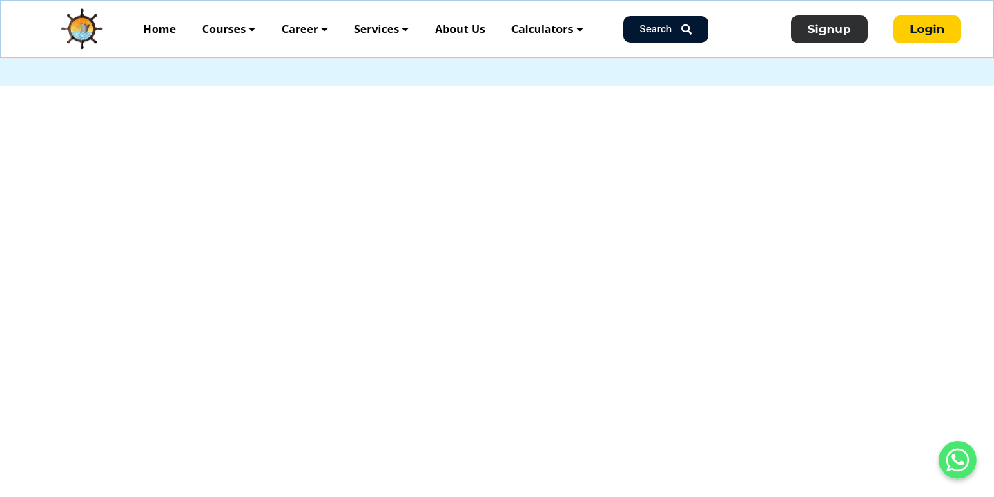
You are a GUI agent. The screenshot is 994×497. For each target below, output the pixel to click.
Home (160, 29)
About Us (460, 29)
